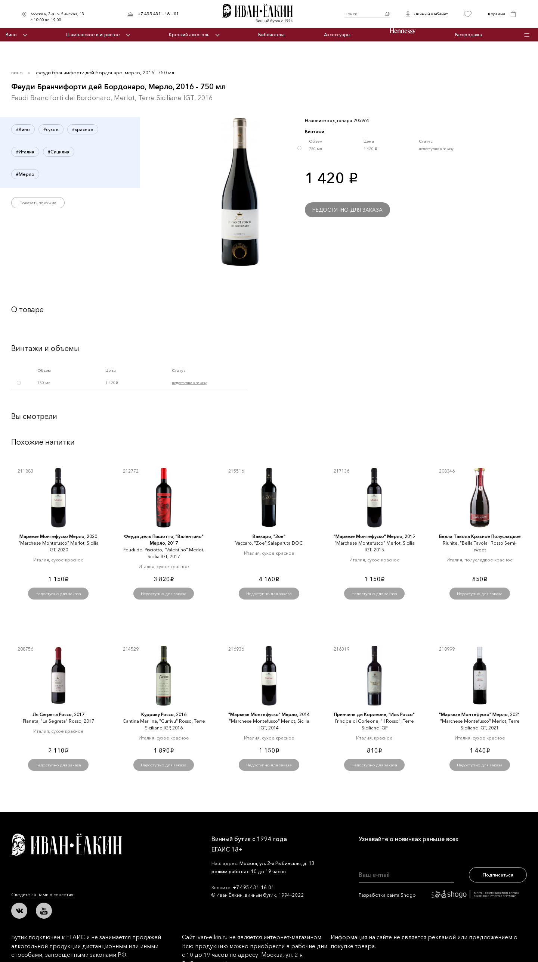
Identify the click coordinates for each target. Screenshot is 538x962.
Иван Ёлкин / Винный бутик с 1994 (261, 14)
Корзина (496, 13)
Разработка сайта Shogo (439, 895)
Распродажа (468, 34)
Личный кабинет (431, 13)
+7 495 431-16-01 (253, 887)
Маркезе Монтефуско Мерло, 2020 (58, 536)
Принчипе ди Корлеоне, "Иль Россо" (374, 714)
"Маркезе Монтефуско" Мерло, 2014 (269, 714)
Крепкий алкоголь (189, 34)
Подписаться (498, 875)
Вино (11, 34)
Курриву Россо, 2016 (163, 714)
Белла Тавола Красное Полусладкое (480, 536)
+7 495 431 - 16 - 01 (158, 13)
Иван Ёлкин (66, 845)
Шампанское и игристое (93, 34)
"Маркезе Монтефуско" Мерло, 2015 (374, 536)
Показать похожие (37, 202)
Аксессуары (337, 34)
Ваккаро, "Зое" (269, 536)
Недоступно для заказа (347, 209)
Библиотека (271, 34)
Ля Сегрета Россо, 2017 (58, 714)
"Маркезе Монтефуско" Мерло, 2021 (479, 714)
